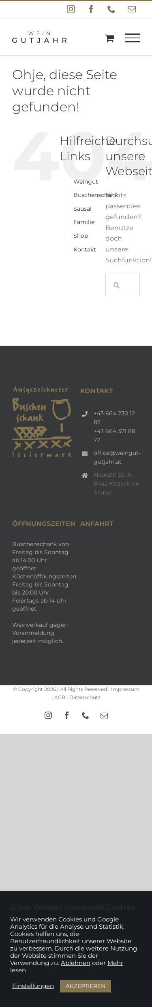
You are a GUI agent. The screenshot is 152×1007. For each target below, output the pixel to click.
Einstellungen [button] (33, 986)
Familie (83, 222)
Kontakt (84, 249)
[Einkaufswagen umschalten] (109, 38)
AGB (59, 697)
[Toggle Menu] (133, 37)
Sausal (82, 208)
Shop (80, 235)
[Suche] (116, 285)
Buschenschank (95, 195)
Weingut (85, 181)
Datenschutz (85, 697)
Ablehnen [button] (75, 963)
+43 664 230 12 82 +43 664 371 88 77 (114, 427)
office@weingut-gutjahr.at (117, 457)
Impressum (125, 689)
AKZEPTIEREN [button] (85, 986)
